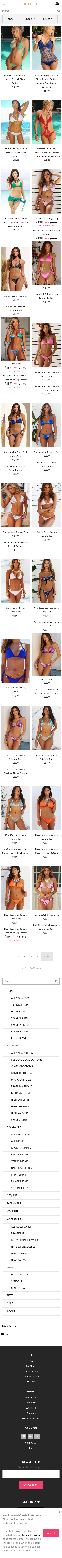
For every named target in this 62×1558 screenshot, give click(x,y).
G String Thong (21, 1109)
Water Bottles (20, 1291)
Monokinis (14, 1220)
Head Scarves (20, 1270)
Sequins (12, 1212)
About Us (31, 1419)
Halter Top (18, 1028)
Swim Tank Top (20, 1041)
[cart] (57, 4)
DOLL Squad (31, 1459)
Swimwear (14, 1144)
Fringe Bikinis (19, 1198)
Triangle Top (19, 1021)
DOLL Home (31, 1414)
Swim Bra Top (19, 1035)
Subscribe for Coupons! (31, 1483)
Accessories (15, 1236)
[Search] (31, 11)
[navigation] (5, 4)
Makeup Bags (19, 1304)
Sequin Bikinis (19, 1204)
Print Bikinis (19, 1191)
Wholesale (31, 1424)
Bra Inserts (18, 1250)
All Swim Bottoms (23, 1069)
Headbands (18, 1277)
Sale (10, 1320)
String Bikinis (19, 1178)
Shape (30, 19)
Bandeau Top (19, 1048)
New (10, 1312)
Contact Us (31, 1398)
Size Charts (31, 1382)
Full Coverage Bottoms (26, 1076)
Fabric (12, 19)
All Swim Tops (20, 1015)
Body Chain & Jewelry (25, 1256)
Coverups (13, 1228)
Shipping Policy (31, 1393)
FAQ (31, 1377)
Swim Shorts (19, 1136)
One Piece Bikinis (21, 1184)
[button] (9, 1342)
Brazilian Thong (21, 1103)
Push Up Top (18, 1055)
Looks (11, 1328)
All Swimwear (20, 1151)
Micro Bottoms (21, 1096)
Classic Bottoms (22, 1083)
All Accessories (21, 1243)
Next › (47, 973)
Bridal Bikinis (19, 1171)
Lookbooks (31, 1465)
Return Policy (31, 1388)
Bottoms (13, 1062)
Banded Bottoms (22, 1089)
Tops (10, 1007)
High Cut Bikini (20, 1116)
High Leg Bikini (20, 1123)
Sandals (16, 1298)
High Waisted (19, 1130)
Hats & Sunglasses (23, 1263)
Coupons (31, 1429)
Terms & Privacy (31, 1535)
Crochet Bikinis (21, 1164)
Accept (51, 1533)
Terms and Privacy (31, 1435)
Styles (48, 19)
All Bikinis (17, 1158)
